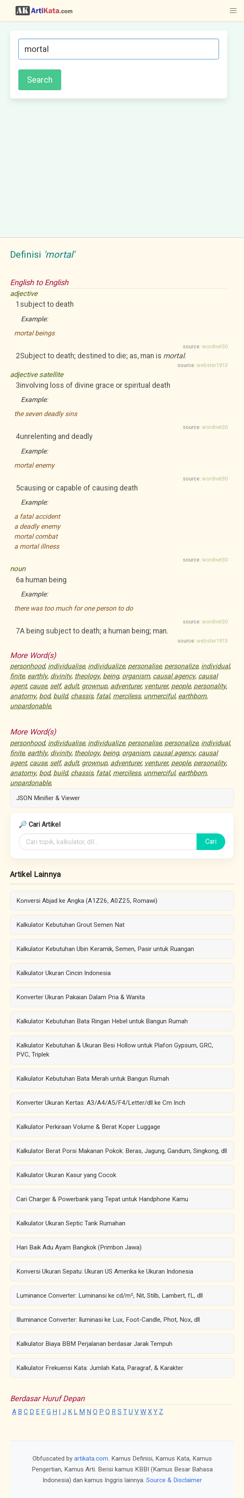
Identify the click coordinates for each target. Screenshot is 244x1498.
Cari (211, 841)
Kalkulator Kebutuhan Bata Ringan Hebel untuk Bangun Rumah (102, 1021)
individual (215, 666)
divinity (61, 676)
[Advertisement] (118, 166)
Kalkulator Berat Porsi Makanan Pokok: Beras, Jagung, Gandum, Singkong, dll (121, 1151)
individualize (106, 666)
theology (87, 676)
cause (38, 686)
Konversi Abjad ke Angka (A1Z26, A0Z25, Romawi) (86, 900)
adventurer (126, 686)
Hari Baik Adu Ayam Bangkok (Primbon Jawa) (79, 1247)
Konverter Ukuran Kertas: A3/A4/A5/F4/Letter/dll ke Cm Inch (100, 1102)
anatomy (23, 696)
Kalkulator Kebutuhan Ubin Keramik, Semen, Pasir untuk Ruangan (105, 949)
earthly (37, 676)
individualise (66, 666)
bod (44, 696)
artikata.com (91, 1458)
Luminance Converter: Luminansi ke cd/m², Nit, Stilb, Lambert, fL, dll (109, 1295)
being (111, 676)
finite (17, 676)
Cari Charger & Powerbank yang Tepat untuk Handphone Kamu (102, 1199)
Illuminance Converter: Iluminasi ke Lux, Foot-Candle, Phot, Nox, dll (108, 1319)
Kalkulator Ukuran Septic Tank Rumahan (70, 1223)
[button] (233, 11)
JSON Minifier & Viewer (48, 798)
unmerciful (159, 696)
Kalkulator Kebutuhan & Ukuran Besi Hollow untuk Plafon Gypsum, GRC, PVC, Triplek (114, 1050)
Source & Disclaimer (174, 1480)
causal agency (174, 676)
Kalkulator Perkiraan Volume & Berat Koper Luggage (88, 1127)
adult (71, 686)
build (60, 696)
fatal (103, 696)
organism (136, 676)
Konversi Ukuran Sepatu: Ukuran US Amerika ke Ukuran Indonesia (104, 1271)
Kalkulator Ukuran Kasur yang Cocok (66, 1175)
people (181, 686)
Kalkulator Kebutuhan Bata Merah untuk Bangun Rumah (92, 1078)
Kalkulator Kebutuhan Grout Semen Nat (70, 925)
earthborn (192, 696)
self (55, 686)
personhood (27, 666)
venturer (156, 686)
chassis (82, 696)
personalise (145, 666)
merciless (127, 696)
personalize (181, 666)
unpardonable (30, 706)
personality (210, 686)
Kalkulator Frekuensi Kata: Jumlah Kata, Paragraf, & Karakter (99, 1368)
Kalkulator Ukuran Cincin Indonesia (63, 973)
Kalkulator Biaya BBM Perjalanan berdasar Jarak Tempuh (94, 1344)
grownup (94, 686)
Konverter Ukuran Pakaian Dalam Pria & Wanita (80, 997)
